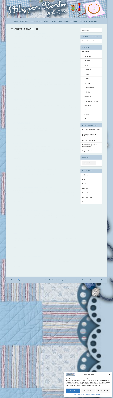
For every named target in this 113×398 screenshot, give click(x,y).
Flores (87, 74)
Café (86, 65)
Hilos (46, 21)
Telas (54, 21)
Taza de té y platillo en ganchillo (23, 66)
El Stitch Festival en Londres (91, 129)
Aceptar (73, 391)
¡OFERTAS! (24, 21)
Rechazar (87, 391)
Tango (87, 114)
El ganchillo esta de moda (58, 34)
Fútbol (87, 78)
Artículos (35, 39)
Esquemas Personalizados (68, 21)
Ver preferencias (103, 391)
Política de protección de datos (88, 211)
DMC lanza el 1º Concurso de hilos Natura (25, 149)
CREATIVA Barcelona (88, 140)
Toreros (87, 119)
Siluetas (87, 110)
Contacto (83, 21)
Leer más (17, 57)
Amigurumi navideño (21, 94)
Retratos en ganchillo (57, 64)
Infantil (87, 83)
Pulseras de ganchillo (22, 121)
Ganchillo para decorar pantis (60, 157)
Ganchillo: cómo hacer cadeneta (27, 181)
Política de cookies (79, 394)
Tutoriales (15, 126)
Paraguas (88, 96)
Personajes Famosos (91, 101)
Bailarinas (88, 61)
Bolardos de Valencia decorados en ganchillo (61, 125)
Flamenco (88, 69)
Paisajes (87, 92)
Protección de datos (90, 394)
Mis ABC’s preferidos (88, 41)
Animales (88, 56)
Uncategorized (87, 197)
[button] (109, 375)
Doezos (24, 211)
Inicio (16, 21)
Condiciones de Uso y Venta (72, 211)
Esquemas (93, 21)
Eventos (15, 155)
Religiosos (88, 105)
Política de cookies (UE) (51, 211)
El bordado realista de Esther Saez (89, 135)
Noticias (49, 130)
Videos (20, 186)
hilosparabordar (19, 39)
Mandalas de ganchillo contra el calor (26, 35)
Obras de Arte (89, 87)
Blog (39, 39)
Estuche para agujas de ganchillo (57, 94)
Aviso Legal (99, 394)
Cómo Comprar (36, 21)
